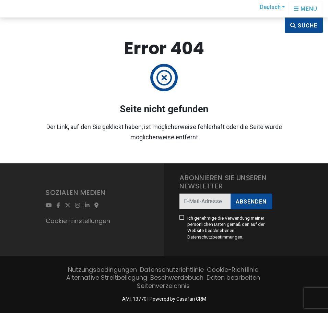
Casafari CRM (191, 299)
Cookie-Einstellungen (78, 221)
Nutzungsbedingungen (102, 269)
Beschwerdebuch (176, 277)
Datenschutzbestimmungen (214, 237)
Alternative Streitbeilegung (106, 277)
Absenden (251, 201)
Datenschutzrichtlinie (172, 269)
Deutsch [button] (270, 7)
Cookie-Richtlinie (232, 269)
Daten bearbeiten (233, 277)
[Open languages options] (305, 9)
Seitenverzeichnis (163, 285)
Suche (303, 25)
